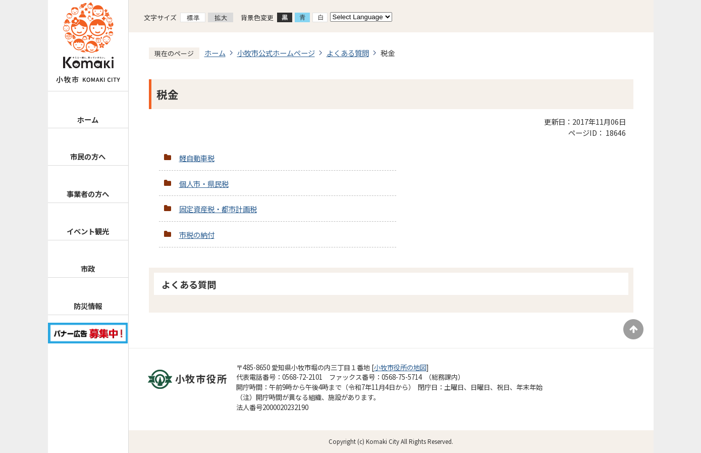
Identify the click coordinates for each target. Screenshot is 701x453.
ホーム (87, 119)
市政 (88, 268)
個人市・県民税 (204, 183)
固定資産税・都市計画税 (218, 209)
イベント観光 (88, 231)
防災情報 (88, 305)
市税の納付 (196, 234)
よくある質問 (348, 52)
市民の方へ (87, 156)
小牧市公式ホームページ (276, 52)
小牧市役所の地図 (400, 367)
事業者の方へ (88, 193)
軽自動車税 (196, 158)
